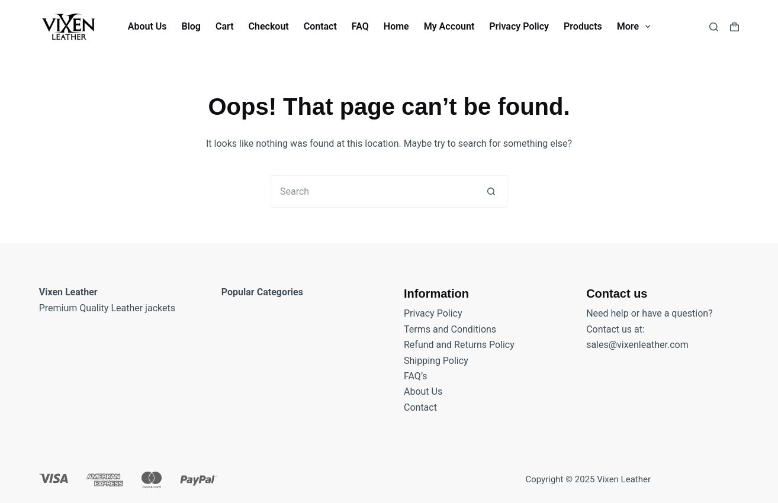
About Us (147, 26)
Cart (225, 26)
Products (583, 26)
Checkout (269, 26)
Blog (190, 26)
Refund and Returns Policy (459, 344)
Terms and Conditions (450, 329)
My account (449, 26)
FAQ (360, 26)
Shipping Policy (436, 360)
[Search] (713, 26)
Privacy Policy (519, 26)
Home (396, 26)
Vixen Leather (624, 479)
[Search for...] (373, 191)
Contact (320, 26)
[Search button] (491, 191)
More (636, 27)
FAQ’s (415, 376)
